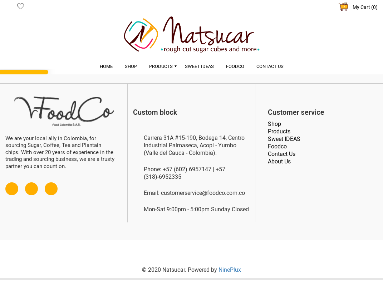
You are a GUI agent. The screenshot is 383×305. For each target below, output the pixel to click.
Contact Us (270, 66)
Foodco (235, 66)
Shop (131, 66)
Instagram (51, 185)
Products (161, 66)
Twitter (31, 185)
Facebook (11, 185)
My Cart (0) (365, 7)
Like (20, 6)
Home (106, 66)
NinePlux (229, 269)
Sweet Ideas (199, 66)
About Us (279, 161)
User (8, 6)
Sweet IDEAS (284, 139)
